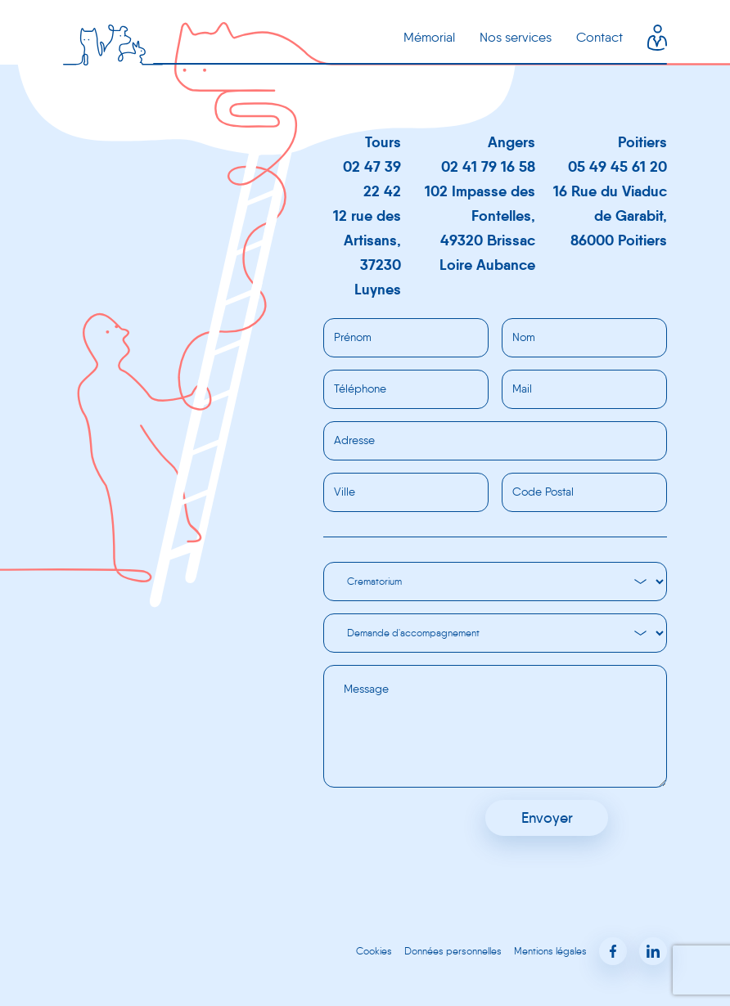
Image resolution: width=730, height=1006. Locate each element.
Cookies (374, 951)
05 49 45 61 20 (617, 166)
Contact (599, 37)
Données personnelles (453, 951)
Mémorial (429, 37)
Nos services (516, 37)
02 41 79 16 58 (488, 166)
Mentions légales (550, 951)
